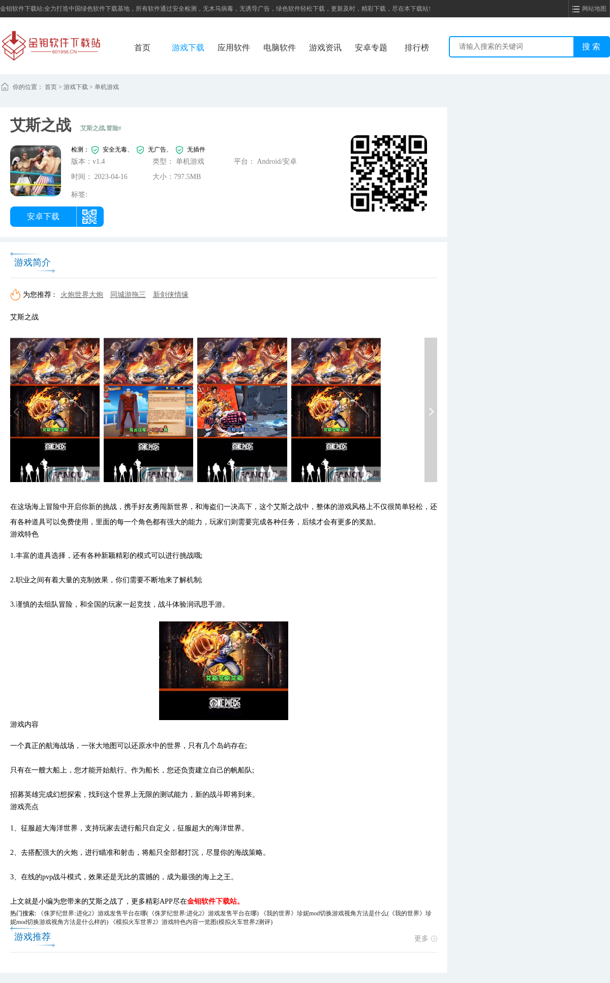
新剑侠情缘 (171, 295)
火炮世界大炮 (81, 295)
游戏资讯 (325, 47)
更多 (425, 938)
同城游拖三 (128, 295)
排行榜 (417, 47)
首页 (142, 47)
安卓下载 (43, 216)
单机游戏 (107, 87)
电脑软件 (279, 47)
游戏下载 (188, 47)
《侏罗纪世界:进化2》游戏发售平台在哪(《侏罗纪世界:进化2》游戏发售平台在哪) (148, 913)
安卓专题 (371, 47)
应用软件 (234, 47)
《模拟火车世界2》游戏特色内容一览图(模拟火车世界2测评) (191, 922)
